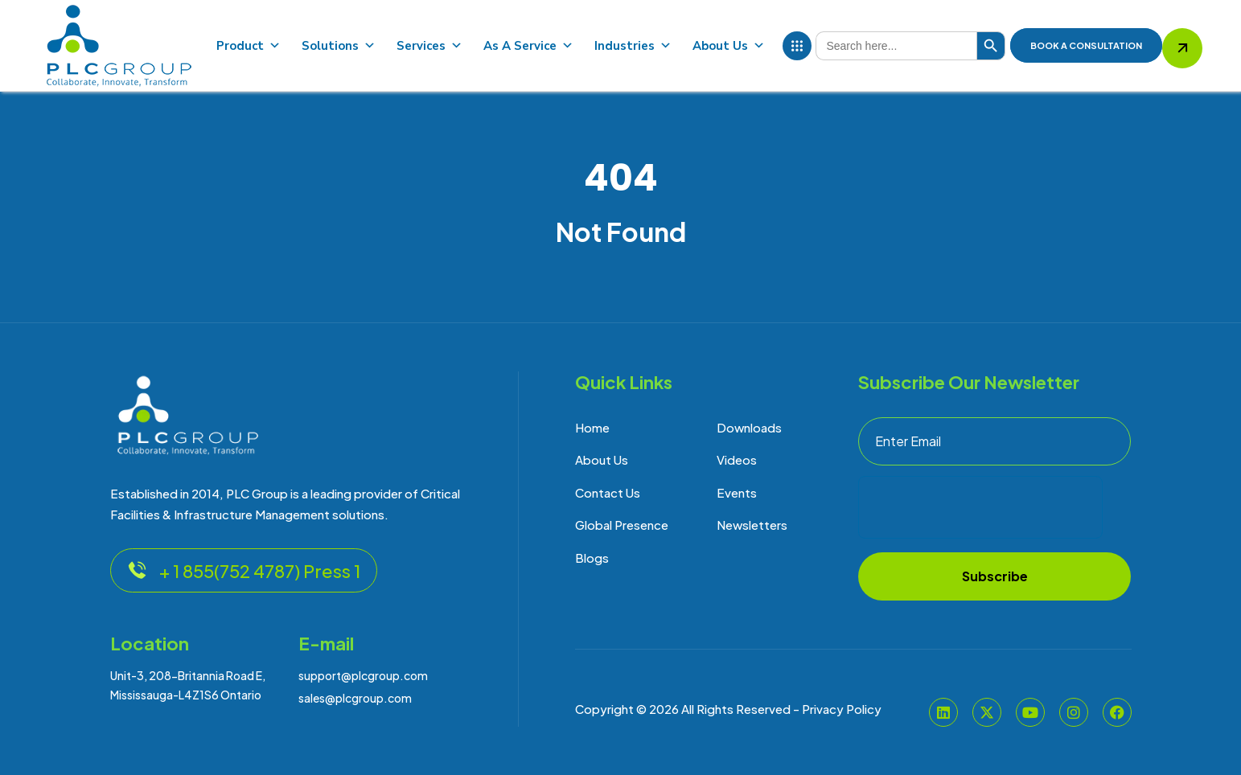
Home (592, 427)
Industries (633, 46)
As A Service (528, 46)
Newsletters (752, 524)
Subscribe (995, 576)
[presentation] (980, 507)
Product (248, 46)
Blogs (592, 557)
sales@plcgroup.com (355, 698)
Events (737, 492)
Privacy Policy (841, 708)
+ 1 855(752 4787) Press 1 (243, 571)
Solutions (339, 46)
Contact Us (607, 492)
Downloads (749, 427)
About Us (728, 46)
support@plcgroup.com (363, 675)
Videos (737, 459)
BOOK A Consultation (1086, 45)
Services (429, 46)
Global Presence (621, 524)
